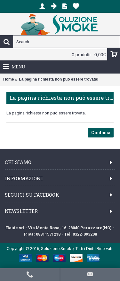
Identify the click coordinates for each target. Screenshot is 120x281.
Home (8, 79)
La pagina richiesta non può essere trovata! (58, 79)
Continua (100, 132)
